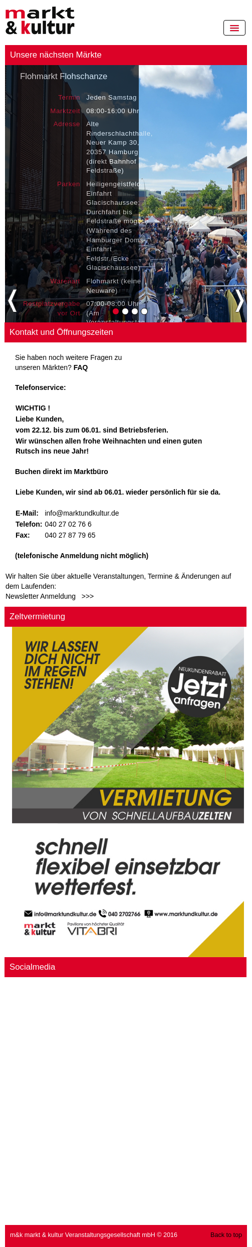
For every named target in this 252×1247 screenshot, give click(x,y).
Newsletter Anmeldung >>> (50, 596)
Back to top (226, 1234)
